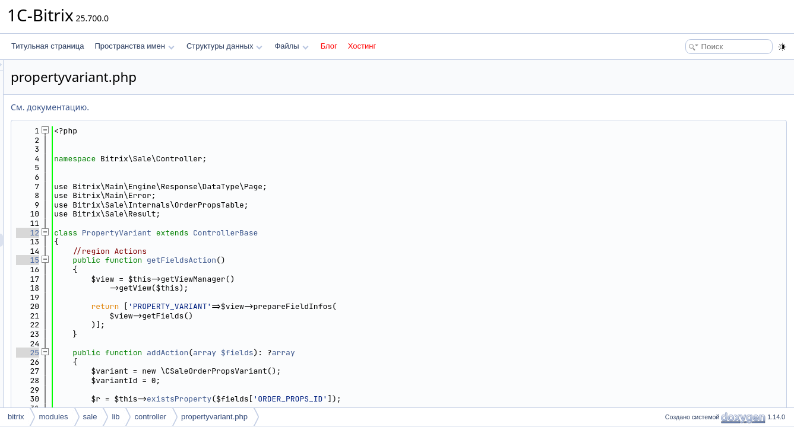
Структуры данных (224, 46)
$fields (385, 353)
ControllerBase (373, 233)
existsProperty (327, 399)
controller (150, 416)
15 (176, 260)
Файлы (291, 46)
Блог (329, 46)
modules (53, 416)
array (353, 353)
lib (115, 416)
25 (176, 353)
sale (90, 416)
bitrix (16, 416)
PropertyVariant (265, 233)
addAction (316, 353)
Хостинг (362, 46)
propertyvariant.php (214, 416)
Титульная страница (47, 46)
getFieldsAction (330, 260)
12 (176, 233)
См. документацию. (198, 107)
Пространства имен (134, 46)
